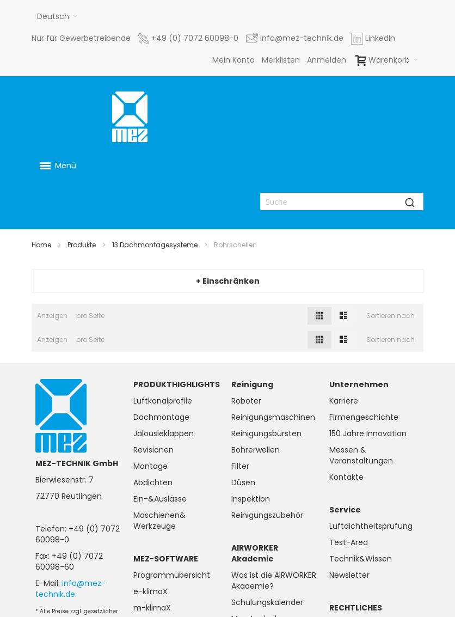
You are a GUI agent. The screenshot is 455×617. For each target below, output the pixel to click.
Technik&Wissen (360, 558)
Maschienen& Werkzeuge (159, 521)
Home (41, 244)
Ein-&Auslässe (160, 498)
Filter (240, 466)
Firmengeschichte (363, 417)
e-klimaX (150, 591)
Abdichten (153, 482)
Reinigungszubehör (267, 515)
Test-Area (348, 542)
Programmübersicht (171, 575)
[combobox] (341, 201)
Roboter (246, 400)
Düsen (243, 482)
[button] (57, 16)
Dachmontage (161, 417)
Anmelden (326, 59)
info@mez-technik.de (70, 589)
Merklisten (281, 59)
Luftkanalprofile (162, 400)
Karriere (343, 400)
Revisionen (153, 449)
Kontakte (346, 477)
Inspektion (250, 498)
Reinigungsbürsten (266, 433)
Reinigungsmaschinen (273, 417)
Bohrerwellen (255, 449)
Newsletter (349, 575)
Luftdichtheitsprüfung (371, 526)
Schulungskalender (267, 602)
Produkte (81, 244)
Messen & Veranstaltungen (361, 455)
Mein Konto (233, 59)
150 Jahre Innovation (368, 433)
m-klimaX (152, 607)
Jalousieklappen (163, 433)
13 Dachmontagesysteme (155, 244)
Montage (150, 466)
